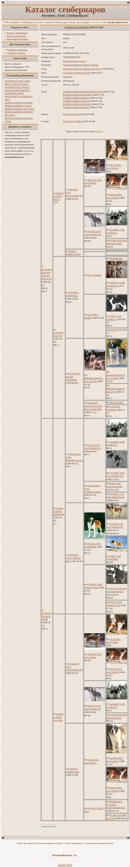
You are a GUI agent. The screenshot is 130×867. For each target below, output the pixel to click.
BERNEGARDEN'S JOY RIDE (19, 109)
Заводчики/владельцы (17, 39)
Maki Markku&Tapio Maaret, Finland (80, 65)
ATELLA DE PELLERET (17, 84)
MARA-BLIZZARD (14, 93)
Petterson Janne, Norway (74, 61)
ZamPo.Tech (65, 865)
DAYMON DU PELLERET (18, 81)
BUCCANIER (94, 275)
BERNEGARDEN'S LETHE (18, 106)
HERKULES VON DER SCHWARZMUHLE (116, 804)
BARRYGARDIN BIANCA (76, 101)
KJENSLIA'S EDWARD (77, 27)
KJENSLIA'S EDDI (72, 114)
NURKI (113, 330)
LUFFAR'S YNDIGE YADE (76, 73)
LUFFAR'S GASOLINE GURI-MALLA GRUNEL (93, 406)
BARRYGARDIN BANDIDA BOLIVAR (82, 91)
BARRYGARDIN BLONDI (76, 107)
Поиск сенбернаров (16, 36)
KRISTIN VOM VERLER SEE (73, 558)
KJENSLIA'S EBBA (72, 121)
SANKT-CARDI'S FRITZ (58, 196)
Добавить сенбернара (17, 50)
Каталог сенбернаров (17, 33)
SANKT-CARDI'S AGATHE (58, 717)
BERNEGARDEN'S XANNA (18, 102)
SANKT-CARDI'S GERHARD (58, 511)
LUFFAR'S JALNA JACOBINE (73, 376)
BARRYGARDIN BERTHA (76, 98)
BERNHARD (116, 258)
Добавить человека (16, 53)
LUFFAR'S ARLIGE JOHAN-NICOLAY (82, 69)
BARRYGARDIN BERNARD (77, 94)
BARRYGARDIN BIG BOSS (77, 104)
